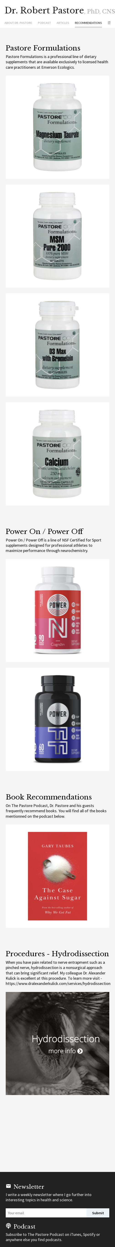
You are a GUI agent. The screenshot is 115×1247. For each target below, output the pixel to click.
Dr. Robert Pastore (55, 10)
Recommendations (88, 23)
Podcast (44, 23)
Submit (98, 1213)
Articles (63, 23)
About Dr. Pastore (18, 23)
